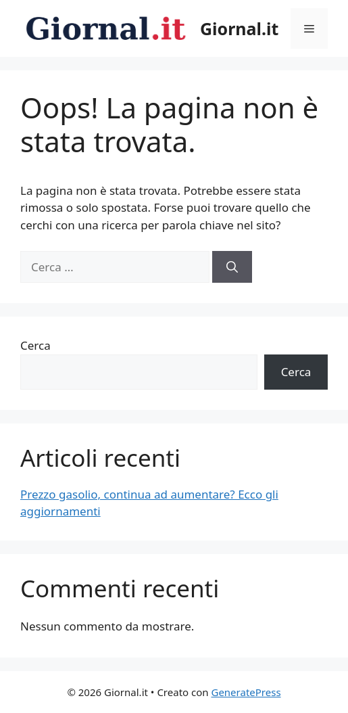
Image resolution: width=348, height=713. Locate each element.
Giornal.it (239, 28)
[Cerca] (232, 267)
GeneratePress (245, 692)
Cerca (35, 345)
